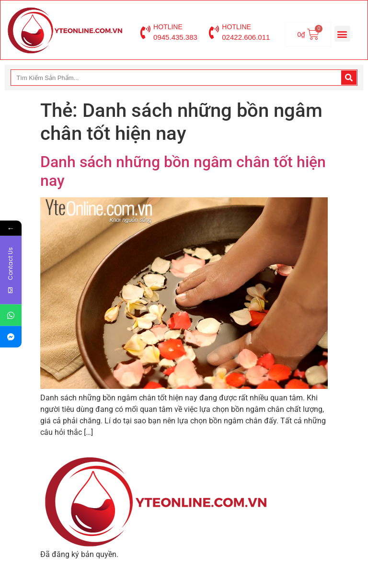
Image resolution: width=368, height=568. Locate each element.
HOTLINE (168, 27)
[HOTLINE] (145, 32)
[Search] (349, 77)
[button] (342, 34)
